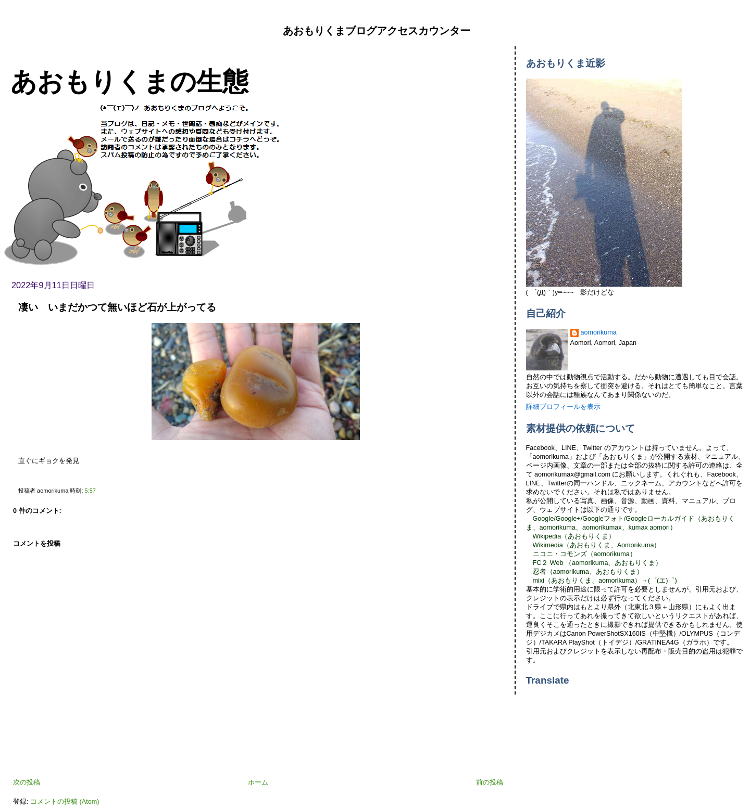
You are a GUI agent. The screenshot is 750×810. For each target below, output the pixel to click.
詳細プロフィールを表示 (563, 406)
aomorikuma (599, 332)
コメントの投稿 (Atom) (64, 801)
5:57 (90, 490)
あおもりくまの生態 (129, 81)
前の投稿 (489, 782)
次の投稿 (26, 782)
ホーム (258, 782)
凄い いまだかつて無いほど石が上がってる (117, 307)
